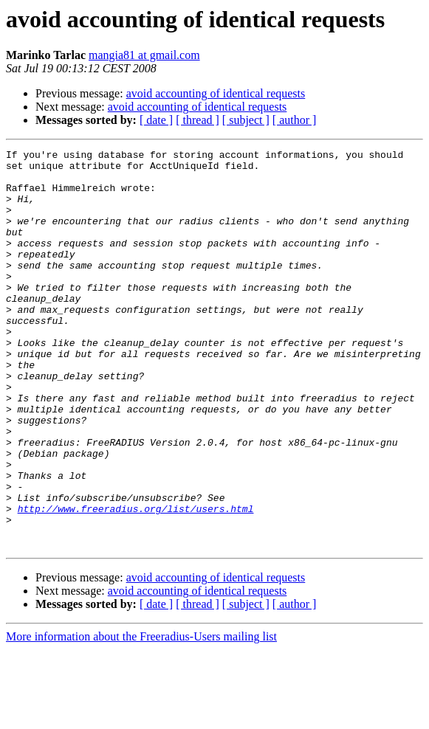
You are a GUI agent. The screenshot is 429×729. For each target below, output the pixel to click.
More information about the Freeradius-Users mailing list (141, 716)
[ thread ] (197, 120)
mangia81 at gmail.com (144, 55)
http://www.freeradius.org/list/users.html (136, 581)
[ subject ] (246, 120)
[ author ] (294, 120)
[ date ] (156, 120)
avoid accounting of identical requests (216, 93)
